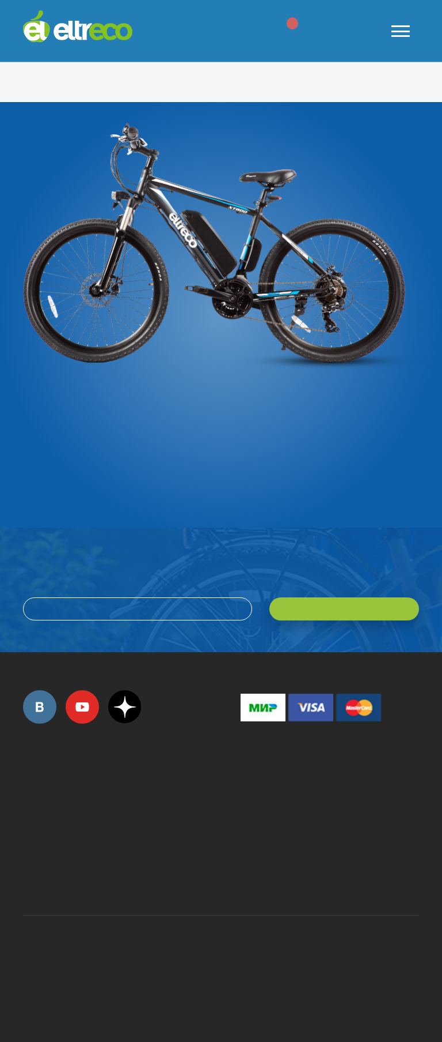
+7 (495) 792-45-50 (29, 799)
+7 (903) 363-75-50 (247, 874)
